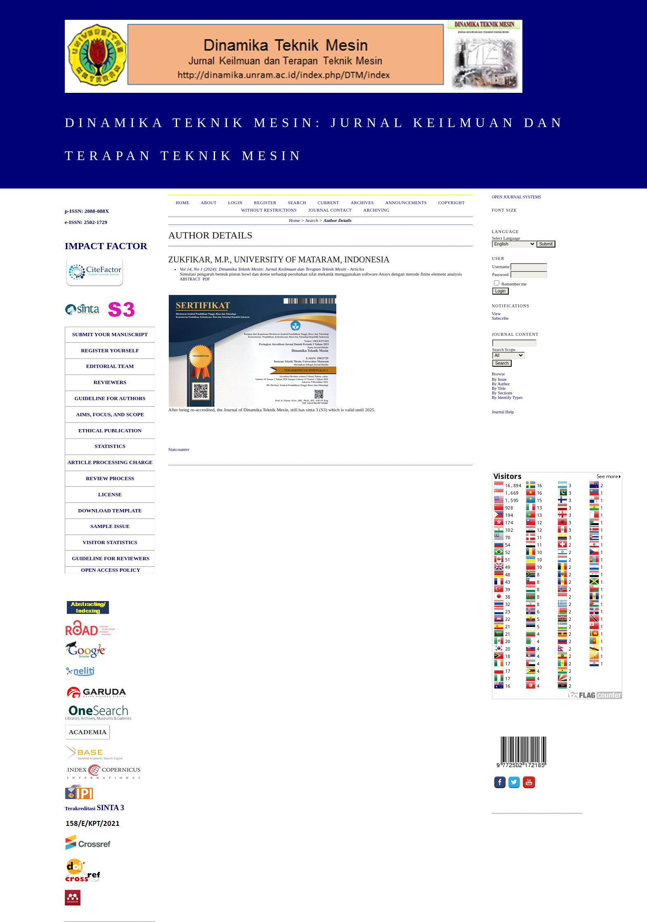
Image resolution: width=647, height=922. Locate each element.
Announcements (406, 202)
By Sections (502, 393)
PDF (206, 279)
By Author (501, 384)
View (496, 313)
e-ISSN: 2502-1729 (86, 222)
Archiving (377, 210)
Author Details (338, 220)
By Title (499, 388)
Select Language (506, 238)
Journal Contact (330, 210)
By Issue (499, 379)
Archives (362, 202)
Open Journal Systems (516, 197)
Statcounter (178, 449)
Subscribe (500, 318)
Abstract (190, 279)
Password (500, 274)
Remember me (514, 284)
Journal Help (503, 412)
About (209, 202)
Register (265, 202)
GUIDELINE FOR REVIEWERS (110, 558)
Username (501, 266)
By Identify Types (507, 397)
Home (182, 202)
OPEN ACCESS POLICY (110, 570)
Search (297, 202)
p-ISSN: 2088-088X (87, 211)
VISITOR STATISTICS (110, 542)
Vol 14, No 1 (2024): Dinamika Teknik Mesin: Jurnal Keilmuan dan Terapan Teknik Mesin (263, 268)
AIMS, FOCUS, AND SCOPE (110, 414)
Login (235, 202)
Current (328, 202)
